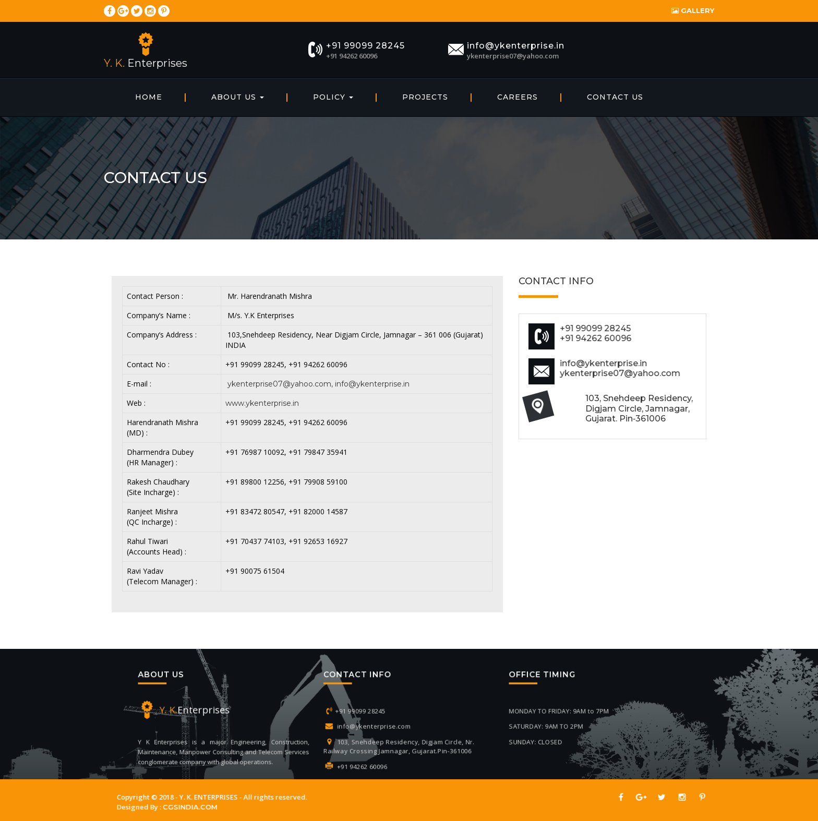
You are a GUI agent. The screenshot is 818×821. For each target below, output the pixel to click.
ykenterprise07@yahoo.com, (280, 384)
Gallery (689, 10)
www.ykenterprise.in (262, 403)
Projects (425, 97)
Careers (517, 97)
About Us (237, 97)
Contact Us (615, 97)
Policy (333, 97)
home (148, 97)
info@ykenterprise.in (372, 384)
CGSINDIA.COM (181, 807)
